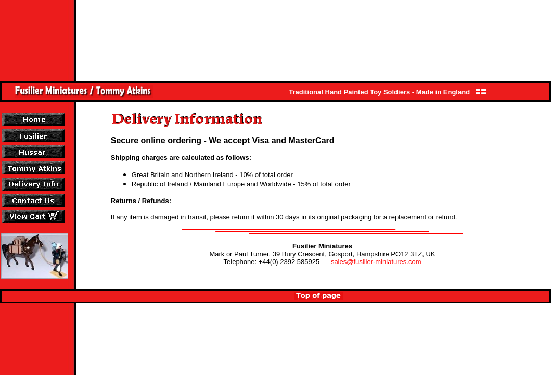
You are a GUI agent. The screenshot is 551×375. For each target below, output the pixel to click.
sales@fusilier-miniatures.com (376, 262)
